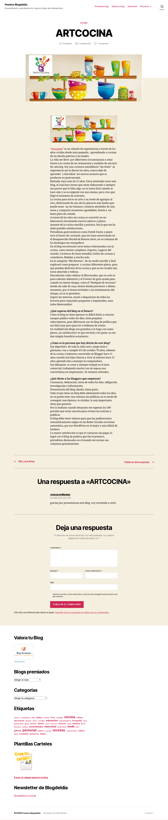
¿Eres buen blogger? (19, 662)
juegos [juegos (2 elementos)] (69, 724)
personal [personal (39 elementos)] (29, 731)
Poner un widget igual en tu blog (33, 777)
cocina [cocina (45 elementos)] (69, 717)
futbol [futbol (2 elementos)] (85, 721)
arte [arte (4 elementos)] (33, 718)
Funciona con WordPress (56, 813)
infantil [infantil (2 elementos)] (47, 724)
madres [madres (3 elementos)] (25, 727)
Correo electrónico (93, 571)
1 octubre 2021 (84, 44)
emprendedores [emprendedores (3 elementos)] (65, 721)
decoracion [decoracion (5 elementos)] (19, 721)
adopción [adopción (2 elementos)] (17, 718)
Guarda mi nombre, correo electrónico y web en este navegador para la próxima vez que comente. (84, 596)
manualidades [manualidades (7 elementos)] (36, 727)
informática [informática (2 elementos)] (53, 724)
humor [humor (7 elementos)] (41, 724)
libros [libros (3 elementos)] (83, 724)
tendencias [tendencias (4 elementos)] (34, 734)
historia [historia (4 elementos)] (33, 724)
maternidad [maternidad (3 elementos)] (62, 727)
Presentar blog (102, 6)
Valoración (132, 6)
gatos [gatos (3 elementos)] (27, 724)
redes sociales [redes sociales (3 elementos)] (71, 731)
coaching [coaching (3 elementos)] (59, 718)
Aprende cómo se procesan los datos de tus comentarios (82, 613)
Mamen (68, 44)
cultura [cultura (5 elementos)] (79, 718)
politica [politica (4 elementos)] (41, 731)
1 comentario (103, 44)
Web (52, 583)
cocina (84, 23)
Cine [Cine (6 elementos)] (52, 718)
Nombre (54, 571)
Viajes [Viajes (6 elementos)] (43, 734)
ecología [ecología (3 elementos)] (41, 721)
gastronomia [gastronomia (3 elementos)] (18, 724)
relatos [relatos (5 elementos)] (81, 731)
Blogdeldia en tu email (26, 795)
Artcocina (57, 149)
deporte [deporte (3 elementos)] (28, 721)
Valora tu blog (118, 6)
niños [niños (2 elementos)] (77, 727)
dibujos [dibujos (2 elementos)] (35, 721)
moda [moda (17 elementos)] (70, 726)
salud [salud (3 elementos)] (16, 734)
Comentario (55, 548)
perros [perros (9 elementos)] (17, 731)
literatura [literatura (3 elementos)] (17, 727)
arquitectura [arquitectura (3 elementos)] (25, 718)
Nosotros (144, 6)
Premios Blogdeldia (17, 4)
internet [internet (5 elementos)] (62, 724)
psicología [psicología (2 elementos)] (48, 731)
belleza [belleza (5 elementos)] (39, 718)
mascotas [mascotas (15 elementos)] (50, 726)
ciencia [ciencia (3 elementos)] (46, 718)
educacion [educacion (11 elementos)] (52, 720)
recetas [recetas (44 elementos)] (58, 730)
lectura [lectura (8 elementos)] (76, 723)
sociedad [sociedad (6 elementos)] (23, 734)
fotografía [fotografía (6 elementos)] (77, 721)
